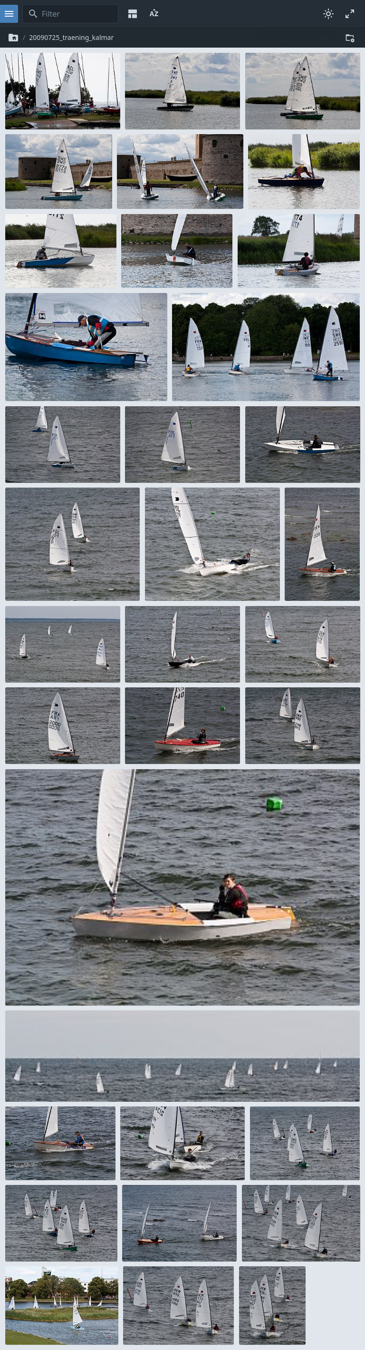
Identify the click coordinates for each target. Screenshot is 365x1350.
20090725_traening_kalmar (71, 37)
